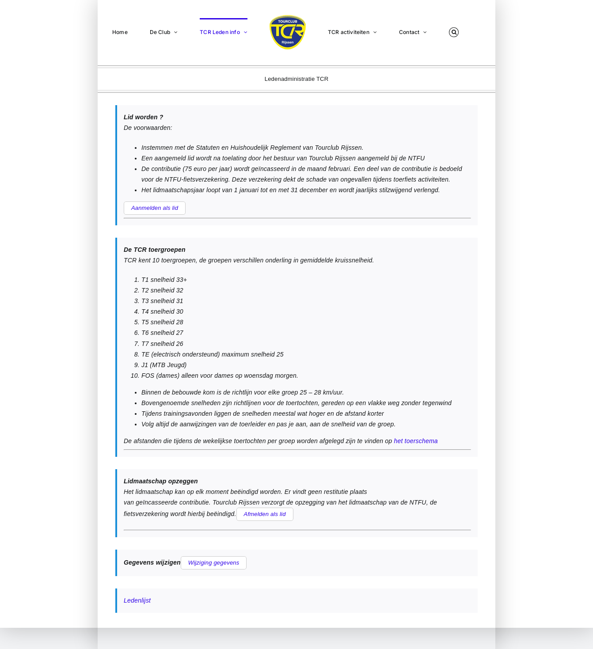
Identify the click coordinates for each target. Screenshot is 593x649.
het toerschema (415, 440)
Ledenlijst (137, 600)
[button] (454, 32)
